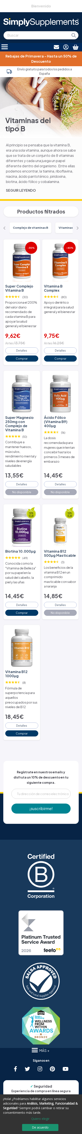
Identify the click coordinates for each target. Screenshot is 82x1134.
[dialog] (41, 1114)
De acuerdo (40, 1127)
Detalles (21, 350)
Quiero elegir (40, 1119)
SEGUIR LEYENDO (21, 190)
